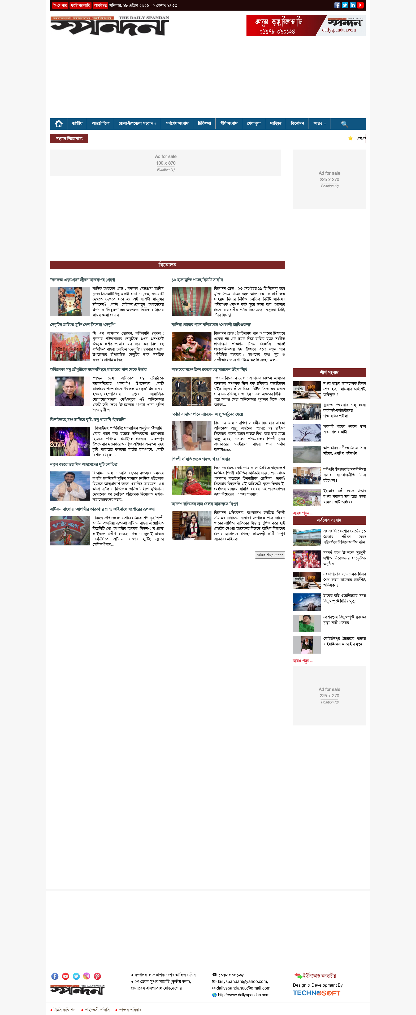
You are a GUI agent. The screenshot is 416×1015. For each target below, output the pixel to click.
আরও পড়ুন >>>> (270, 555)
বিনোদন (297, 123)
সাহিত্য (275, 123)
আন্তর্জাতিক (100, 123)
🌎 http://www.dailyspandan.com (240, 995)
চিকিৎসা (204, 123)
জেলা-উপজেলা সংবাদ (136, 123)
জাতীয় (77, 123)
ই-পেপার (60, 5)
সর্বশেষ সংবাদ (177, 123)
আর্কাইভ (100, 5)
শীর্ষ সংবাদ (228, 123)
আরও (318, 123)
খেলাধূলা (254, 123)
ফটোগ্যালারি (80, 5)
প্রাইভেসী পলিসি (95, 1010)
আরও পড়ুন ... (303, 513)
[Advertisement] (208, 79)
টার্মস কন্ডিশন (63, 1010)
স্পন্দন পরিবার (128, 1010)
